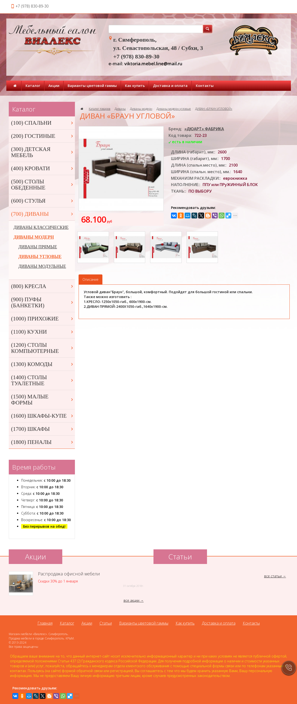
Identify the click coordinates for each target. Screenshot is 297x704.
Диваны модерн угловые (173, 109)
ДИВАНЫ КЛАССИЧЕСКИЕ (41, 227)
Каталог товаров (99, 109)
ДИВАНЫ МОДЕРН (34, 237)
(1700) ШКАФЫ (42, 428)
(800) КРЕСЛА (42, 286)
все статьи (273, 576)
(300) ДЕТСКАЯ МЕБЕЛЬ (42, 152)
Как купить (135, 85)
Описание (90, 279)
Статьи (105, 623)
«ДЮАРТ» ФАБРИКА (204, 128)
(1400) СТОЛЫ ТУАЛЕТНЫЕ (42, 380)
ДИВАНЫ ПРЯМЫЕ (37, 246)
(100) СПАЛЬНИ (42, 122)
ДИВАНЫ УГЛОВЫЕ (40, 256)
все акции (131, 600)
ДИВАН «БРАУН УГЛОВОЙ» (213, 109)
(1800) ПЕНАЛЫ (42, 442)
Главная (45, 623)
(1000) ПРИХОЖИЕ (42, 318)
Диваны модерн (141, 109)
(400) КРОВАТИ (42, 168)
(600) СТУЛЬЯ (42, 200)
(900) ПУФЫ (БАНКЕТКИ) (42, 302)
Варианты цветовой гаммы (92, 85)
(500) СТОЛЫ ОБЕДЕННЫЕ (42, 184)
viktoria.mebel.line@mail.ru (153, 63)
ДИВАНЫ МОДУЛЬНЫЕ (42, 266)
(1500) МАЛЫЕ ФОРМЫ (42, 399)
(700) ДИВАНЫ (42, 213)
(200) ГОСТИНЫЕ (42, 136)
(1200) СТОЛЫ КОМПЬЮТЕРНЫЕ (42, 347)
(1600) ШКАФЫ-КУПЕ (42, 415)
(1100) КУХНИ (42, 331)
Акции (53, 85)
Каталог (33, 85)
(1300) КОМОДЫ (42, 364)
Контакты (205, 85)
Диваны (120, 109)
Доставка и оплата (170, 85)
